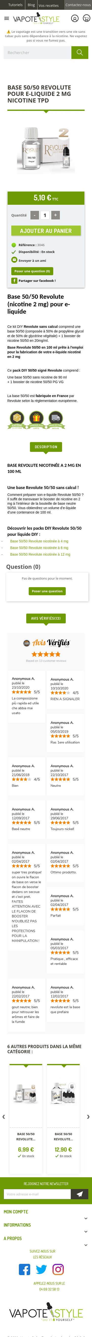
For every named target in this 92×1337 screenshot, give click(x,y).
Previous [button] (3, 1117)
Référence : (28, 245)
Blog (31, 5)
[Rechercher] (46, 52)
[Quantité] (45, 215)
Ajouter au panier (46, 230)
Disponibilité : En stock (37, 252)
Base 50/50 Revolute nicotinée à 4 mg (39, 541)
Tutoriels (15, 5)
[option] (25, 1120)
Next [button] (88, 1117)
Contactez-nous (78, 5)
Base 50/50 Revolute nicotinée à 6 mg (39, 548)
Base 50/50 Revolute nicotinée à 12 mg (40, 554)
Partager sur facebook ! (37, 280)
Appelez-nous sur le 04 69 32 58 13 (49, 1286)
